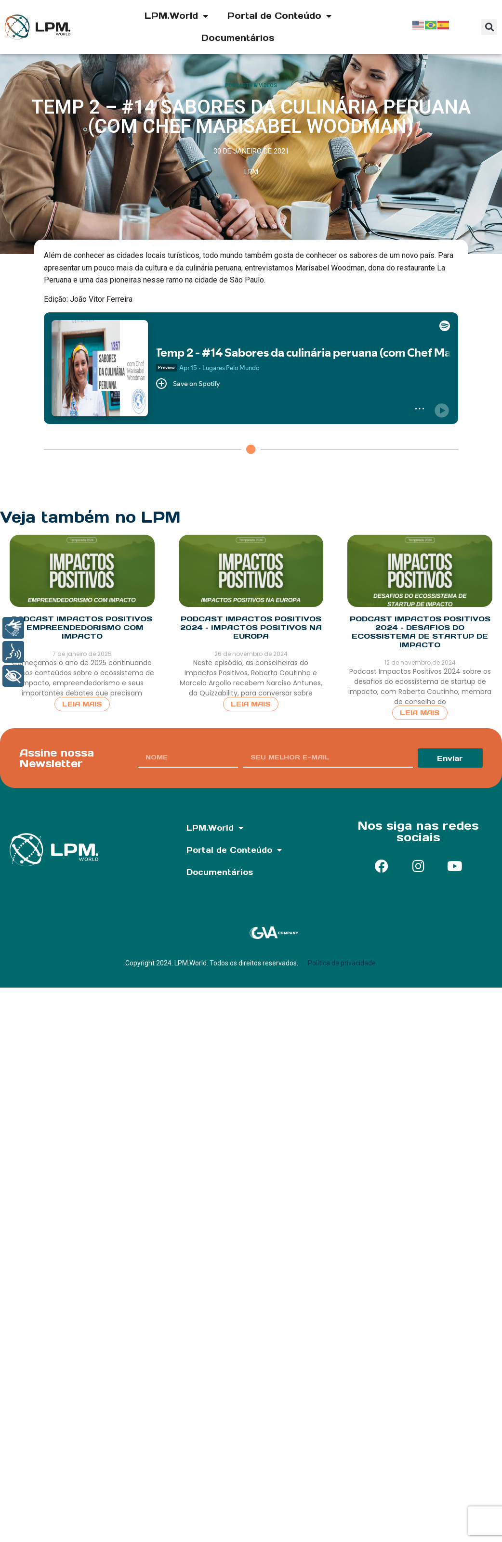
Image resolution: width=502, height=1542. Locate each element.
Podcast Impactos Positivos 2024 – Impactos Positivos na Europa (251, 627)
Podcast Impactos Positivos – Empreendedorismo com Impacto (82, 627)
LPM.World (176, 16)
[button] (489, 27)
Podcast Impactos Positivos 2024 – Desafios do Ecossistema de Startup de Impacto (420, 631)
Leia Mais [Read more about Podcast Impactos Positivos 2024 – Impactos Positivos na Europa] (251, 704)
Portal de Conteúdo (279, 16)
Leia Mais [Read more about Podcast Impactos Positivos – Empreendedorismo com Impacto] (82, 704)
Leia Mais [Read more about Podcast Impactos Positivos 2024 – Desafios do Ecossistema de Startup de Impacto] (420, 712)
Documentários (238, 37)
